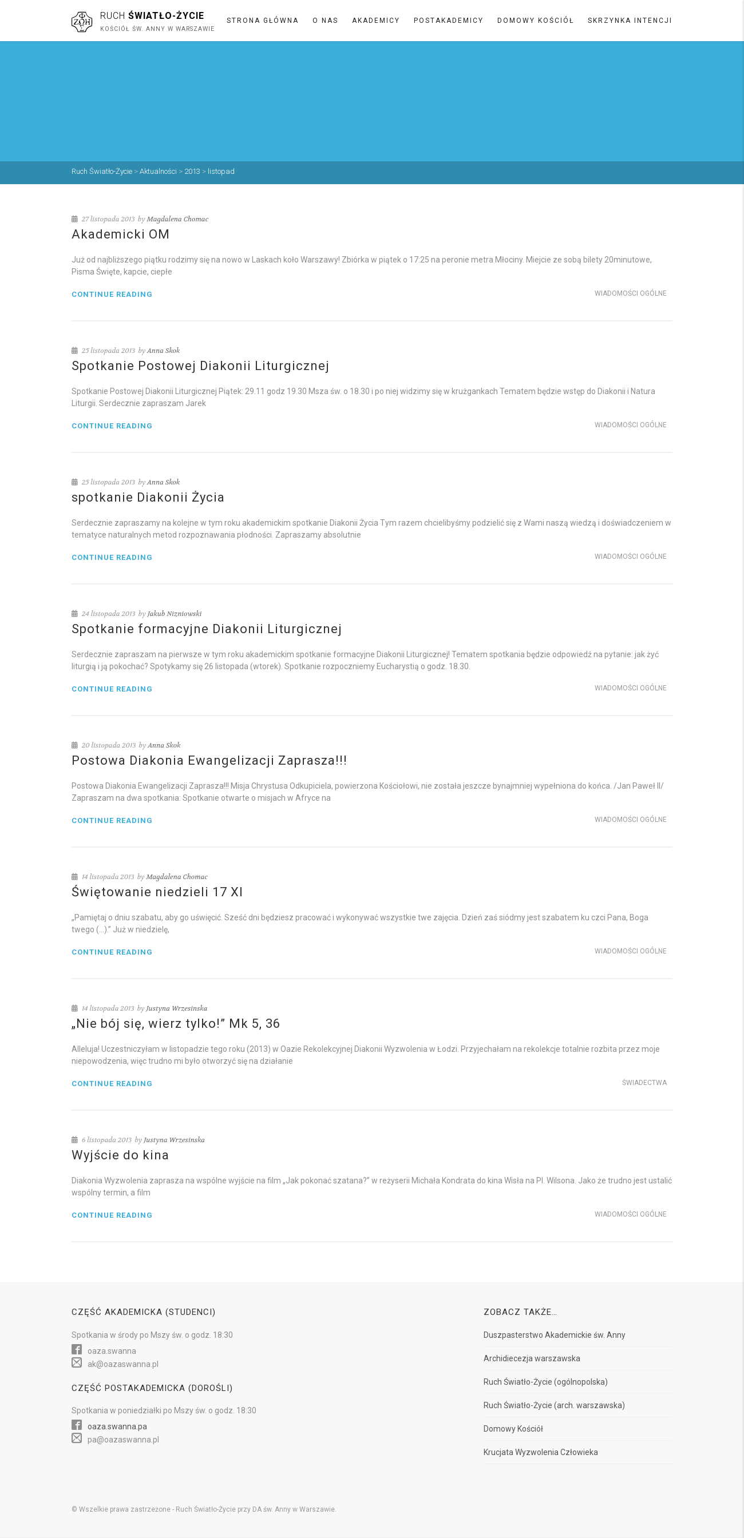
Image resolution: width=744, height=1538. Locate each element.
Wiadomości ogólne (631, 293)
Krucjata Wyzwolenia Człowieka (541, 1452)
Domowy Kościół (535, 21)
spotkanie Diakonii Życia (148, 497)
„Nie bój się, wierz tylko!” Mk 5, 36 (176, 1023)
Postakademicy (449, 21)
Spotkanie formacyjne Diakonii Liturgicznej (207, 629)
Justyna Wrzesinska (177, 1008)
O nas (325, 21)
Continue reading (112, 294)
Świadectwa (644, 1083)
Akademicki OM (121, 234)
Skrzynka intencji (630, 21)
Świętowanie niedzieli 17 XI (157, 892)
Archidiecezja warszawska (532, 1358)
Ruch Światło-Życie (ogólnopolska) (546, 1381)
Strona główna (263, 21)
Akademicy (376, 21)
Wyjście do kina (120, 1155)
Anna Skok (163, 350)
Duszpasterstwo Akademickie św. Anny (555, 1335)
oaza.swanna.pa (117, 1426)
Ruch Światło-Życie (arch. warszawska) (554, 1405)
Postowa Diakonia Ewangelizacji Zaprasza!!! (209, 760)
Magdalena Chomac (178, 219)
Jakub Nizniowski (175, 613)
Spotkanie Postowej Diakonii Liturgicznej (201, 366)
